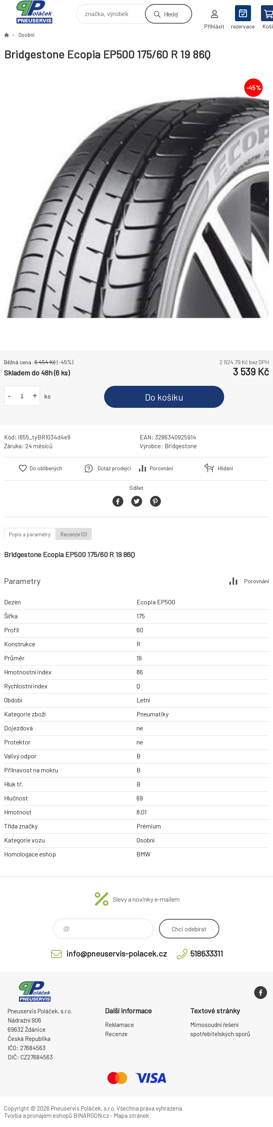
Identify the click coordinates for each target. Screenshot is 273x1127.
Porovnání (161, 468)
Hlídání (225, 468)
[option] (136, 205)
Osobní (26, 35)
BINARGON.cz (91, 1115)
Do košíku (164, 397)
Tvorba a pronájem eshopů (38, 1115)
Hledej (171, 14)
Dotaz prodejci (114, 468)
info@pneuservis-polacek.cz (116, 953)
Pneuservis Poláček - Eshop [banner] (39, 12)
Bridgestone (181, 445)
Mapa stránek (131, 1115)
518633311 (206, 953)
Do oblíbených (46, 468)
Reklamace (119, 1024)
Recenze (116, 1033)
